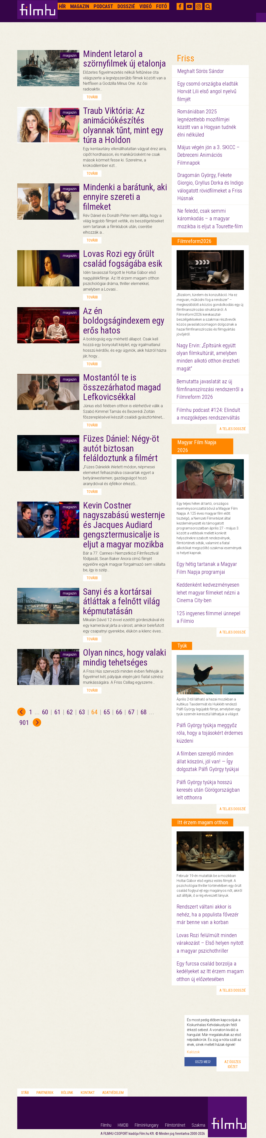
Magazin (79, 6)
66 (119, 712)
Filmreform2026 (194, 241)
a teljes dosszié (232, 429)
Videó (145, 6)
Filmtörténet (175, 1125)
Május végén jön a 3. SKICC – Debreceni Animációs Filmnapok (208, 155)
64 (94, 712)
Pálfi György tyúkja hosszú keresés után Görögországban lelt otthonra (208, 790)
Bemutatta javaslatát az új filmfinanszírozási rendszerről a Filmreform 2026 (210, 389)
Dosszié (126, 6)
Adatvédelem (113, 1092)
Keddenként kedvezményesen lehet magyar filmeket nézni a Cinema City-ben (208, 592)
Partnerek (44, 1092)
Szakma (198, 1125)
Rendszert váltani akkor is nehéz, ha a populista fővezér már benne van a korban (208, 914)
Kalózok (193, 1052)
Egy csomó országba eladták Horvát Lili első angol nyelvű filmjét (207, 91)
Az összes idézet (232, 1064)
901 (24, 722)
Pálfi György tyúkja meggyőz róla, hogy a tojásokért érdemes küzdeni (210, 733)
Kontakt (88, 1092)
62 (69, 712)
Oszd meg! (203, 1062)
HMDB (123, 1125)
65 (106, 712)
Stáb (25, 1092)
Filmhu (106, 1125)
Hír (62, 6)
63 (82, 712)
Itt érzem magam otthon (202, 822)
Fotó (161, 6)
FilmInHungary (147, 1125)
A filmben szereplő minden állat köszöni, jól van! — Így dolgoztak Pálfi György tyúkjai (208, 761)
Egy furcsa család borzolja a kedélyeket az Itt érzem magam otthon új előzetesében (210, 971)
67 (131, 712)
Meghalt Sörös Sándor (200, 71)
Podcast (103, 6)
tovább (92, 97)
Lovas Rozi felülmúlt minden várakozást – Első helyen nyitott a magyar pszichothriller (210, 943)
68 (143, 712)
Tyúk (182, 646)
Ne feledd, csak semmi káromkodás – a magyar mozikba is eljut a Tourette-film (210, 218)
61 (57, 712)
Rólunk (67, 1092)
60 (45, 712)
